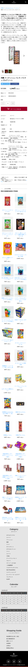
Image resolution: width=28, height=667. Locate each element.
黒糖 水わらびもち (20, 412)
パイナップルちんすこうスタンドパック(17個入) (20, 299)
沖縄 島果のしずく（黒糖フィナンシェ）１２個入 (8, 477)
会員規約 (8, 643)
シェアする (14, 83)
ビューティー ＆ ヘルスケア (13, 574)
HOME (2, 8)
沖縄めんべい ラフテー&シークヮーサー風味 (20, 519)
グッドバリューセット (11, 558)
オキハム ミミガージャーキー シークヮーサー (7, 234)
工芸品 (8, 556)
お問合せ (8, 645)
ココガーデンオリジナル (12, 567)
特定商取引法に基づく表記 (12, 636)
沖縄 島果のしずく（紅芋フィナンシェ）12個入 (20, 455)
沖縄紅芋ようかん (20, 435)
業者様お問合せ (10, 648)
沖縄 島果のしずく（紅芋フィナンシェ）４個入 (8, 455)
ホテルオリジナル (10, 535)
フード (8, 544)
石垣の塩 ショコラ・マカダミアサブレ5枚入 (7, 519)
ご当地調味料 (9, 565)
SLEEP (8, 579)
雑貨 (7, 542)
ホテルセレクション (9, 8)
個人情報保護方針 (10, 638)
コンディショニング (11, 572)
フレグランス (9, 576)
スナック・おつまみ (11, 563)
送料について (9, 641)
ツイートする (5, 83)
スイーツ (17, 8)
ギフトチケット (10, 546)
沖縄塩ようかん (7, 435)
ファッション (9, 539)
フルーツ (8, 560)
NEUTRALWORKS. (10, 570)
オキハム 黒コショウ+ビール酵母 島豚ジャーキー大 (20, 234)
